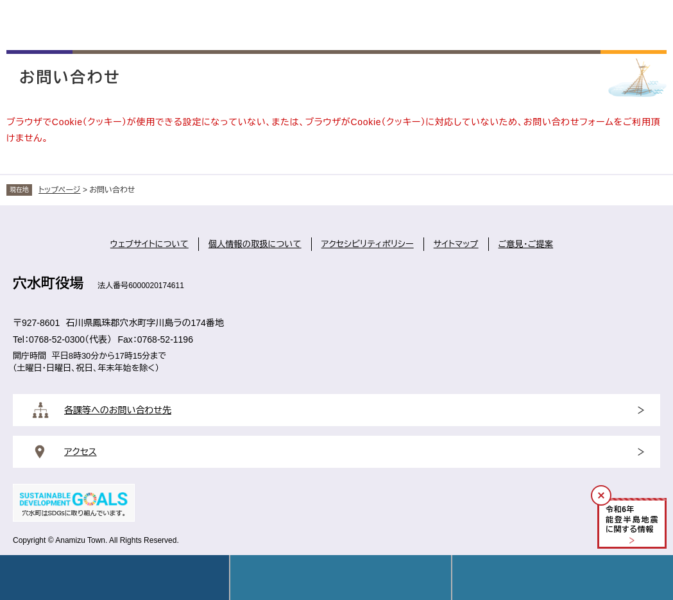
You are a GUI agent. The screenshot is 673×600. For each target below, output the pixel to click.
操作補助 (562, 577)
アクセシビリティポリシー (367, 244)
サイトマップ (456, 244)
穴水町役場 (48, 283)
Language (340, 577)
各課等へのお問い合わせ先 (117, 410)
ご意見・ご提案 (526, 244)
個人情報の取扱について (255, 244)
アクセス (80, 452)
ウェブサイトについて (149, 244)
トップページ (59, 189)
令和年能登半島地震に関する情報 (632, 519)
